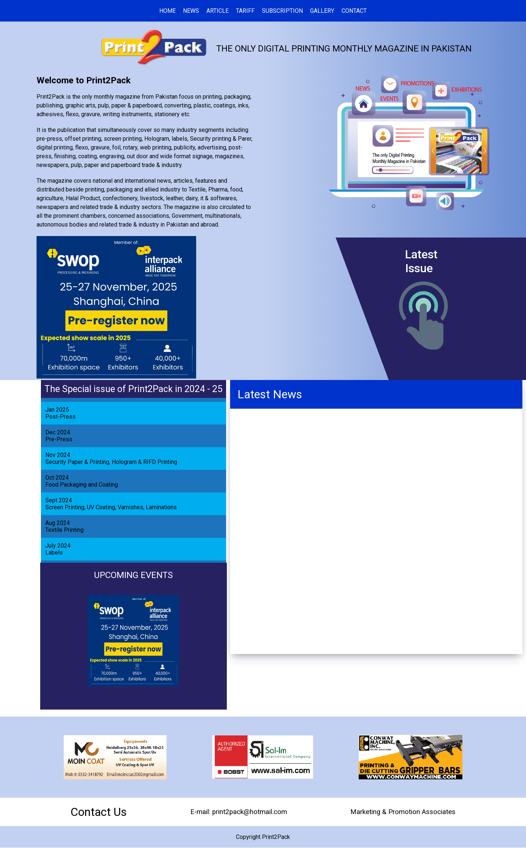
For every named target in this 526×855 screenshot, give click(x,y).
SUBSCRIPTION (282, 10)
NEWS (191, 10)
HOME (167, 10)
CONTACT (354, 10)
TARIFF (245, 10)
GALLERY (322, 10)
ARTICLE (217, 10)
